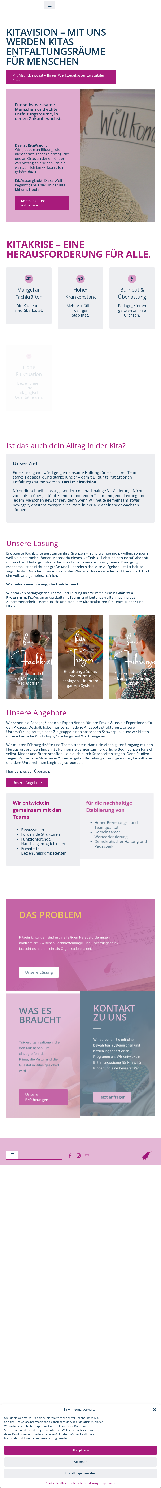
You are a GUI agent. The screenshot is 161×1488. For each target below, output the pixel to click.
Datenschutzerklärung (84, 1483)
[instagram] (79, 1156)
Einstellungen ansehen (80, 1473)
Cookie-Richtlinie (57, 1483)
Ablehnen (80, 1461)
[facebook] (70, 1156)
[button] (155, 1410)
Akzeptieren (80, 1450)
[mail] (87, 1156)
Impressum (107, 1483)
